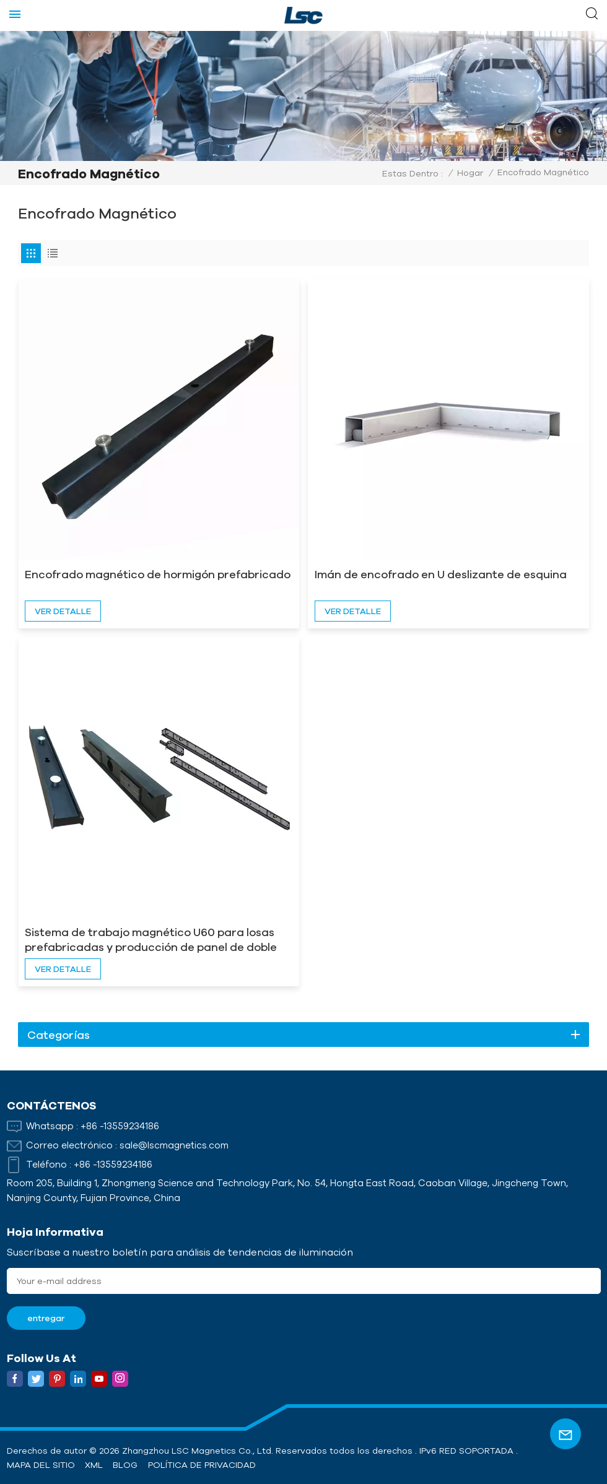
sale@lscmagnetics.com (174, 1145)
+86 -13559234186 (120, 1126)
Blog (125, 1465)
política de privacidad (202, 1465)
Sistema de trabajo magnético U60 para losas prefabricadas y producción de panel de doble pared (151, 940)
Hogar (470, 173)
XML (94, 1465)
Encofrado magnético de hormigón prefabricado (157, 574)
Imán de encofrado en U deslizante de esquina (441, 574)
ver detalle (63, 611)
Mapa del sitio (41, 1465)
